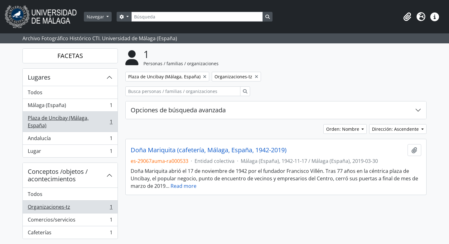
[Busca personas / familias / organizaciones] (182, 91)
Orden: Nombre (343, 129)
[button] (407, 17)
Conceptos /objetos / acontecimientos (58, 175)
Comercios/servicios (70, 221)
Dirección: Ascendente (396, 129)
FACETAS (70, 55)
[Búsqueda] (197, 17)
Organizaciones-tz (70, 208)
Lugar (70, 152)
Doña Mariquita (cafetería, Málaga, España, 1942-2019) (209, 150)
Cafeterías (70, 234)
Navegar (96, 17)
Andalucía (70, 139)
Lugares (39, 77)
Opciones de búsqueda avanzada (178, 110)
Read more (183, 186)
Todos (35, 92)
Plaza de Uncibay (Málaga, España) (70, 122)
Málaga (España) (70, 106)
